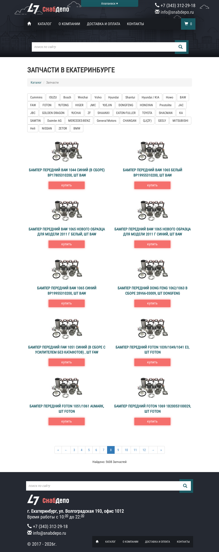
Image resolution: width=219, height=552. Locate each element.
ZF (89, 113)
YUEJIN (107, 105)
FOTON (47, 105)
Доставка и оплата (103, 24)
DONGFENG (126, 105)
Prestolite (166, 105)
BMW (76, 128)
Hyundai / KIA (150, 97)
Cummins (36, 97)
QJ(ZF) (147, 120)
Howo (169, 97)
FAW (33, 105)
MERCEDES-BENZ (79, 120)
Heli (32, 128)
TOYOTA (147, 113)
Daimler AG (54, 120)
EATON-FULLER (125, 113)
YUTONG (63, 105)
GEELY (162, 120)
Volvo (98, 97)
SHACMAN (166, 113)
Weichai (83, 97)
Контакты (135, 24)
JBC (32, 113)
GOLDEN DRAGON (53, 113)
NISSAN (47, 128)
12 (144, 450)
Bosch (67, 97)
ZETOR (63, 128)
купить (66, 185)
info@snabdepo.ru (174, 12)
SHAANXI (103, 113)
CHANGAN (129, 120)
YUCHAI (76, 113)
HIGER (79, 105)
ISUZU (53, 97)
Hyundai (113, 97)
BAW (183, 97)
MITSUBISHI (180, 120)
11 (135, 450)
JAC (181, 105)
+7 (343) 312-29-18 (175, 5)
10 (126, 450)
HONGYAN (146, 105)
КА (181, 113)
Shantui (130, 97)
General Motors (106, 120)
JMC (93, 105)
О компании (69, 24)
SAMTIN (35, 120)
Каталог (45, 24)
